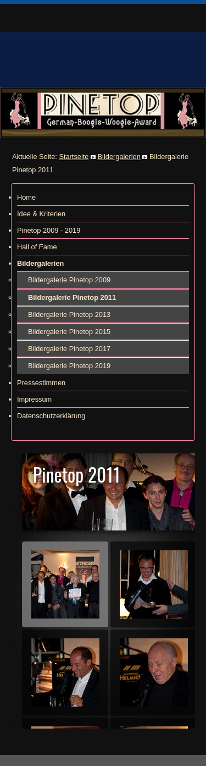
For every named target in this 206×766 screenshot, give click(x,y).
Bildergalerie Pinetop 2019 (69, 366)
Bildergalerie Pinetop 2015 (69, 331)
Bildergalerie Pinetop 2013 (69, 314)
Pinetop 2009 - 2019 (48, 230)
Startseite (73, 156)
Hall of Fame (37, 247)
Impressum (34, 399)
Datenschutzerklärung (51, 416)
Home (26, 197)
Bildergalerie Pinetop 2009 (69, 280)
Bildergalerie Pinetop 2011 (72, 297)
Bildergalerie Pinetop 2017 (69, 348)
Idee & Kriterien (41, 214)
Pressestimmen (41, 383)
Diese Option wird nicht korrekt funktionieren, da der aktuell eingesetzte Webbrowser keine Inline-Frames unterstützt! (103, 591)
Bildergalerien (119, 156)
